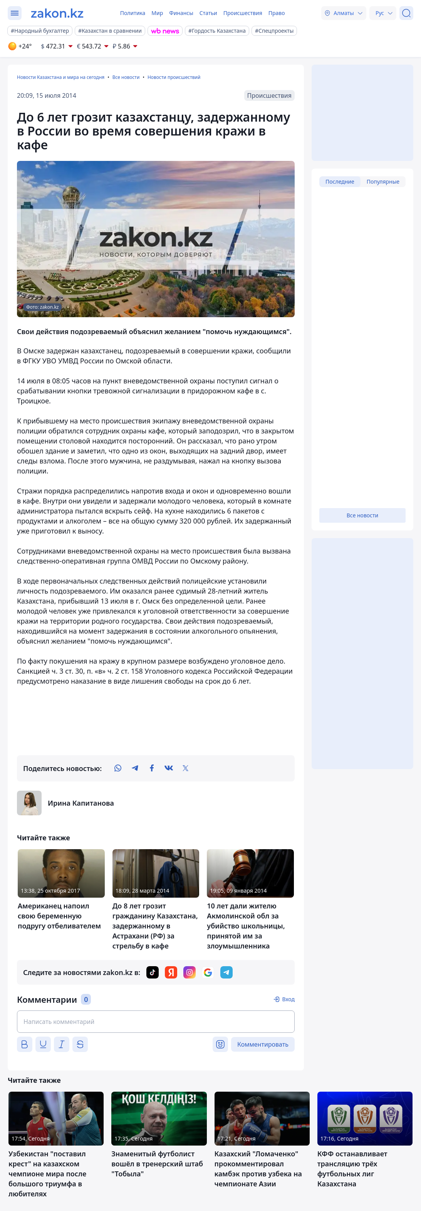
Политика (133, 13)
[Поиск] (406, 13)
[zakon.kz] (57, 13)
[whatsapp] (118, 768)
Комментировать (262, 1044)
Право (276, 13)
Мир (157, 13)
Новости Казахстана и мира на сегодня (60, 77)
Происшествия (242, 13)
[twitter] (186, 768)
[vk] (169, 768)
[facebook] (152, 768)
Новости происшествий (174, 77)
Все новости (126, 77)
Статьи (208, 13)
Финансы (181, 13)
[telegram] (135, 768)
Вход (288, 999)
